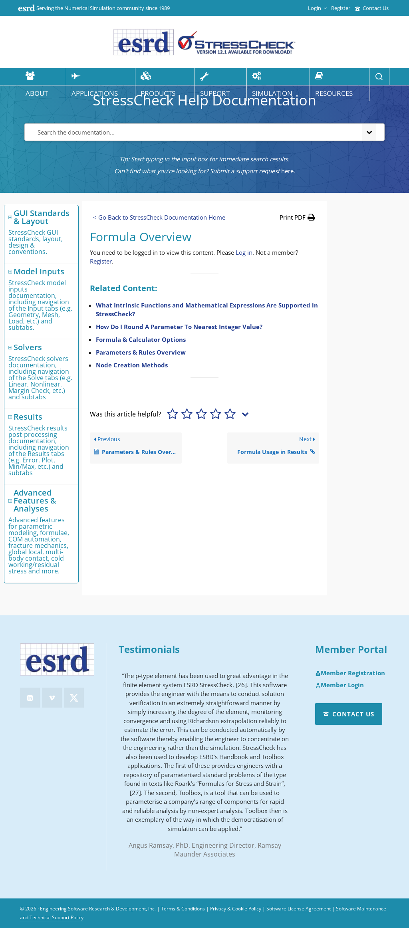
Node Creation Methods (132, 365)
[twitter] (74, 698)
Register (340, 8)
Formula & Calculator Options (141, 339)
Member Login (339, 685)
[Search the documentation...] (192, 132)
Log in (244, 252)
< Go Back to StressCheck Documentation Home (159, 217)
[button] (297, 217)
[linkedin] (30, 698)
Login (317, 8)
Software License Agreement (298, 908)
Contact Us (372, 8)
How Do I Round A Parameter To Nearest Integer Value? (179, 327)
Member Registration (350, 673)
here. (288, 171)
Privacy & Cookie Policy (235, 908)
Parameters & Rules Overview (141, 352)
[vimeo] (52, 698)
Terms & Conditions (183, 908)
